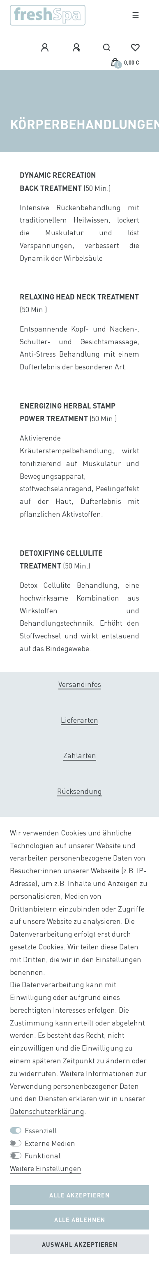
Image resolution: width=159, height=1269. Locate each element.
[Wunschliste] (135, 47)
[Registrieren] (77, 48)
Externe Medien (50, 1143)
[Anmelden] (46, 48)
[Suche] (107, 47)
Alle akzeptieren (79, 1195)
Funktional (42, 1155)
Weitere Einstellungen (45, 1168)
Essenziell (41, 1130)
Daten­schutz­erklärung (47, 1111)
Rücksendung (79, 791)
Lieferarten (79, 720)
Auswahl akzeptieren (80, 1244)
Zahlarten (79, 755)
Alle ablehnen (79, 1219)
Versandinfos (79, 684)
